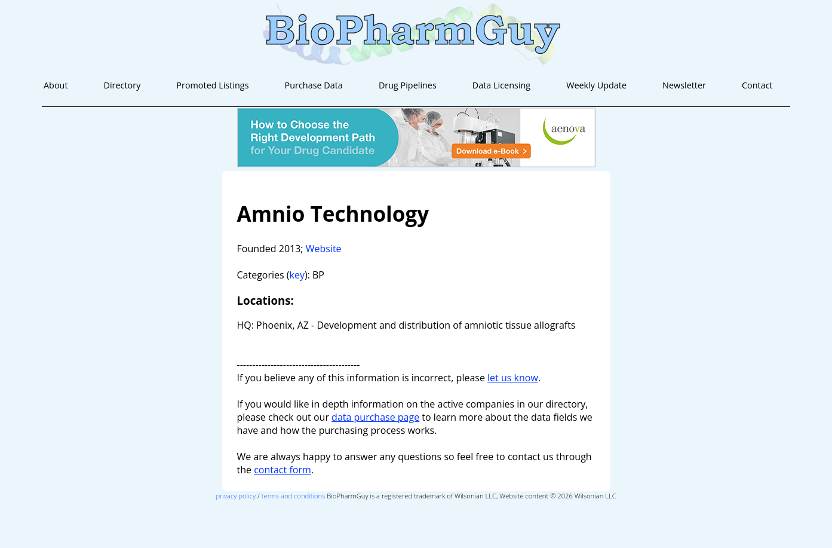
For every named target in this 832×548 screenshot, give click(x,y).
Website (324, 248)
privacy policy (236, 495)
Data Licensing (501, 85)
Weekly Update (596, 85)
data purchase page (375, 417)
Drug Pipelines (408, 85)
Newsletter (684, 85)
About (56, 85)
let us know (512, 377)
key (297, 274)
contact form (282, 469)
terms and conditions (294, 495)
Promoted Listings (212, 85)
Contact (757, 85)
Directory (122, 85)
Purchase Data (314, 85)
